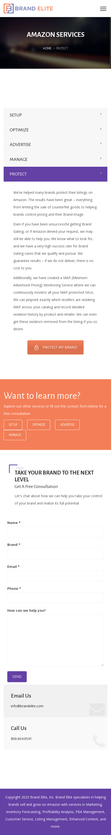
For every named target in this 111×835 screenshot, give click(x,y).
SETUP (16, 115)
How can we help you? (55, 637)
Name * (55, 528)
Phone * (55, 594)
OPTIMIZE (19, 129)
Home (47, 48)
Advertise (67, 425)
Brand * (55, 550)
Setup (13, 425)
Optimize (38, 425)
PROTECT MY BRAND (56, 347)
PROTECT (18, 174)
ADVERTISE (20, 144)
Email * (55, 572)
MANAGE (18, 159)
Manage (15, 435)
